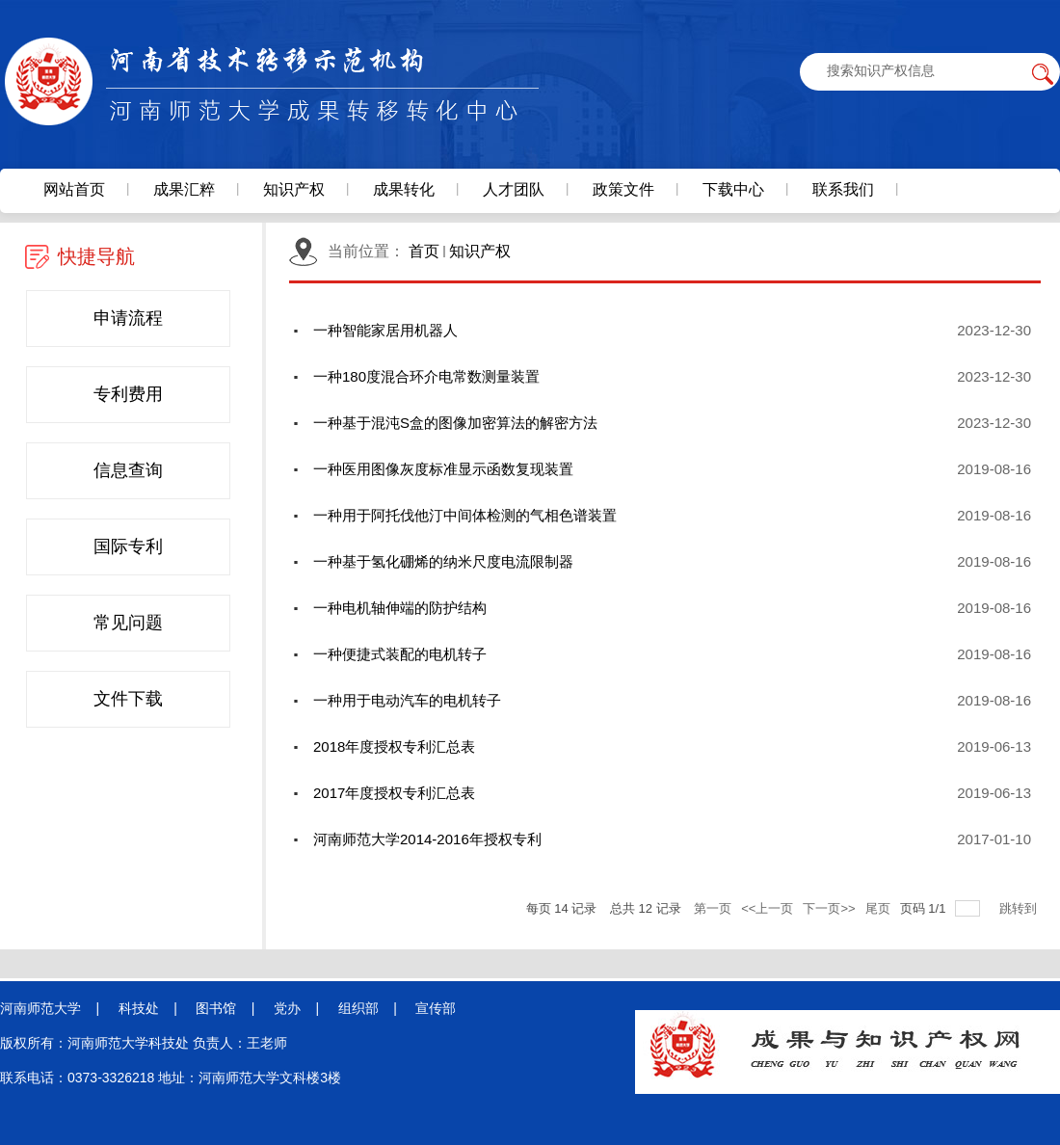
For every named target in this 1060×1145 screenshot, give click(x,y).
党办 (287, 1008)
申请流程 (128, 318)
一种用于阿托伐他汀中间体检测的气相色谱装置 (465, 515)
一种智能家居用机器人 (385, 330)
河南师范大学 (40, 1008)
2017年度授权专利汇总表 (394, 793)
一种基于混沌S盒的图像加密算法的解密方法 (455, 422)
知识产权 (480, 251)
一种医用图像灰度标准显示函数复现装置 (443, 469)
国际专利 (128, 546)
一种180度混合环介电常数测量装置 (426, 376)
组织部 (358, 1008)
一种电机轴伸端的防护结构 (400, 607)
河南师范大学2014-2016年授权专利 (427, 839)
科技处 (139, 1008)
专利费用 (128, 394)
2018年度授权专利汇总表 (394, 746)
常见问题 (128, 622)
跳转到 (1020, 908)
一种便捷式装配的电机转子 (400, 654)
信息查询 (128, 470)
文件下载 (128, 698)
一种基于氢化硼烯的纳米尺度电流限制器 (443, 561)
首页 (424, 251)
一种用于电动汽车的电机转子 (407, 700)
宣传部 (435, 1008)
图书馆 (216, 1008)
